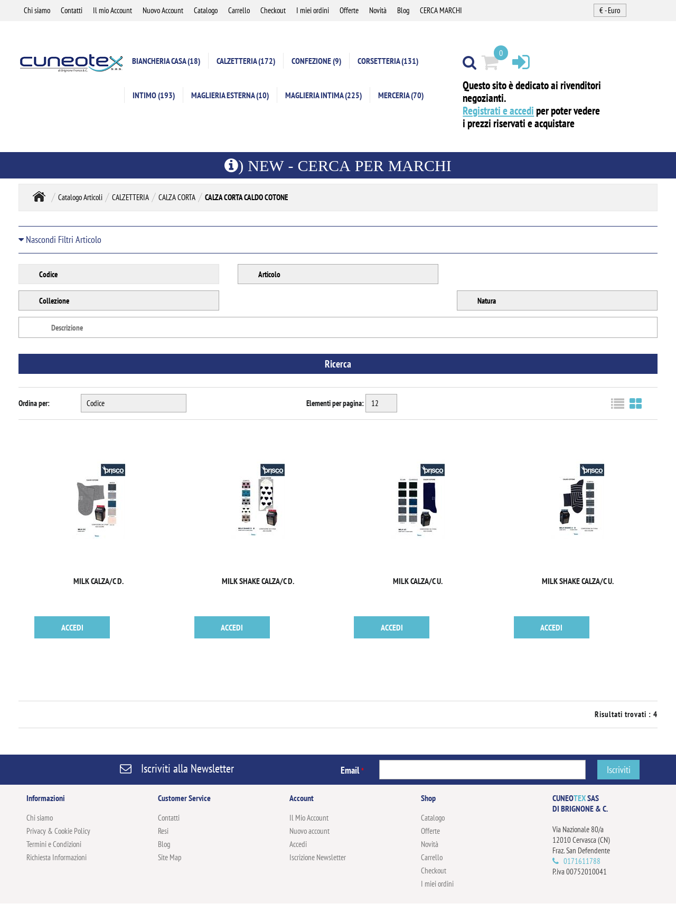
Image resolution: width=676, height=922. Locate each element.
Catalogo (206, 10)
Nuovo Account (163, 10)
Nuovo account (309, 831)
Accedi (298, 844)
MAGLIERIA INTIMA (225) (323, 95)
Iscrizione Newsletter (317, 857)
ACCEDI (72, 627)
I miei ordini (312, 10)
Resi (163, 831)
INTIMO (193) (154, 95)
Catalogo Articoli (80, 197)
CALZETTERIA (130, 197)
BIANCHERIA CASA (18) (166, 60)
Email (352, 770)
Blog (403, 10)
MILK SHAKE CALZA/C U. (578, 581)
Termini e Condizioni (53, 844)
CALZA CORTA (176, 197)
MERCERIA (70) (401, 95)
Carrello (239, 10)
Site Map (170, 857)
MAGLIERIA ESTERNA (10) (230, 95)
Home (39, 196)
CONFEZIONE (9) (316, 60)
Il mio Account (112, 10)
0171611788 (582, 861)
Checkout (273, 10)
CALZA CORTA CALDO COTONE (246, 197)
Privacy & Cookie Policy (58, 831)
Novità (378, 10)
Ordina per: (34, 403)
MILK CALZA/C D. (98, 581)
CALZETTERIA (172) (246, 60)
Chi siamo (37, 10)
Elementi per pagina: (335, 403)
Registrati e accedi (498, 111)
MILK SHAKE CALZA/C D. (258, 581)
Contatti (71, 10)
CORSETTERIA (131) (388, 60)
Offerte (349, 10)
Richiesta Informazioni (56, 857)
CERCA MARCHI (441, 10)
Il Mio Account (308, 818)
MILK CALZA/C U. (418, 581)
